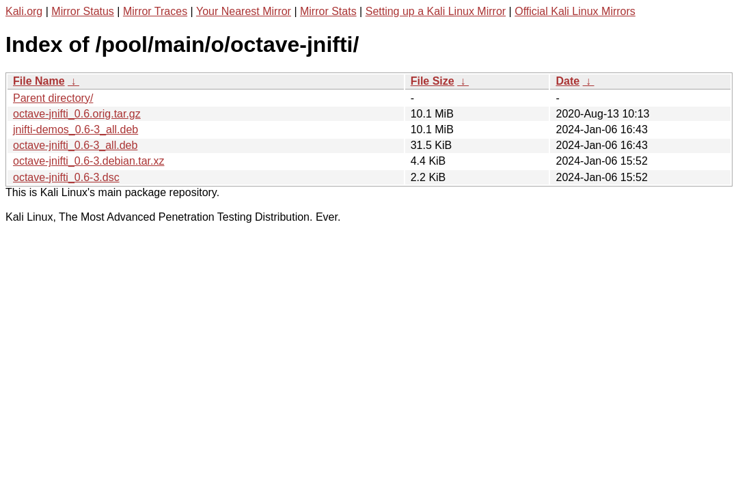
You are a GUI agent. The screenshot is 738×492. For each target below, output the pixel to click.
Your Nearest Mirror (243, 11)
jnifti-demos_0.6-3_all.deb (75, 129)
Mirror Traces (155, 11)
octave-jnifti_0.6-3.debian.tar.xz (88, 161)
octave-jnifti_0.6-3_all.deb (75, 145)
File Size (432, 81)
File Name (39, 81)
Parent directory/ (53, 98)
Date (567, 81)
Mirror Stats (328, 11)
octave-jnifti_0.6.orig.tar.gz (77, 114)
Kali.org (23, 11)
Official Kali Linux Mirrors (575, 11)
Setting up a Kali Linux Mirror (436, 11)
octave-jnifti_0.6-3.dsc (66, 177)
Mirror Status (82, 11)
